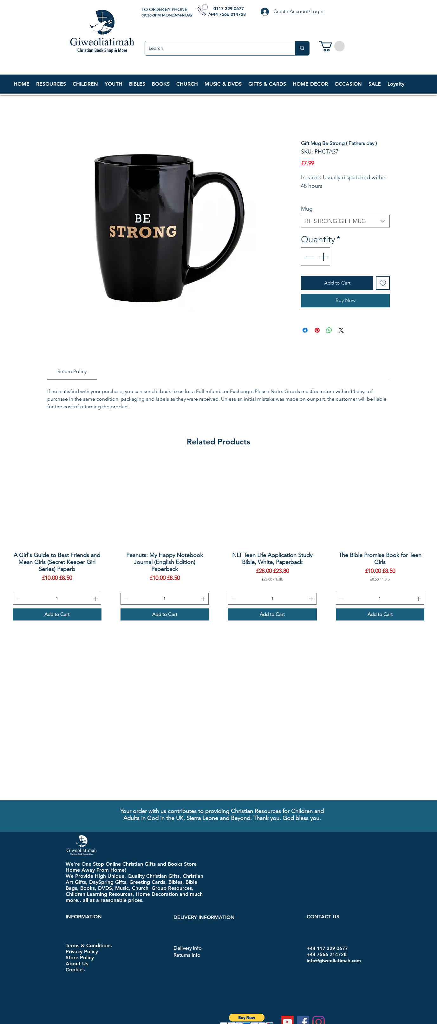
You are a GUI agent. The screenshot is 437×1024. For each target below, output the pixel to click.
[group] (218, 539)
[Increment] (323, 257)
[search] (215, 48)
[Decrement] (309, 257)
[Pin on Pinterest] (317, 330)
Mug (307, 208)
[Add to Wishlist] (383, 283)
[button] (85, 84)
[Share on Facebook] (305, 330)
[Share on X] (341, 330)
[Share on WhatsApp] (329, 330)
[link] (332, 46)
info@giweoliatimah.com (334, 960)
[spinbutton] (57, 598)
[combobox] (345, 221)
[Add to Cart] (57, 614)
